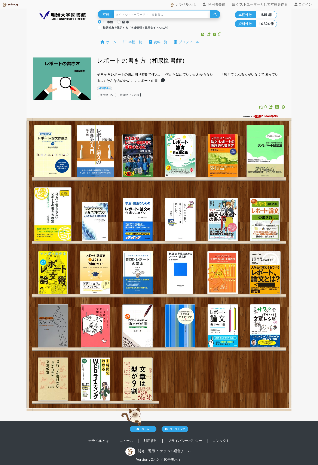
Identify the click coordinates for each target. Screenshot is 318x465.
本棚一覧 (132, 42)
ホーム (108, 42)
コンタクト (221, 440)
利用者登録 (214, 4)
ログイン (303, 4)
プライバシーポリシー (185, 440)
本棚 (108, 22)
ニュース (126, 440)
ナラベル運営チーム (175, 451)
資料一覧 (158, 42)
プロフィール (186, 42)
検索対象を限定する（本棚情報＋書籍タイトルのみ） (136, 27)
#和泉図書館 (105, 88)
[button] (203, 34)
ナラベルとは (183, 4)
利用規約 (151, 440)
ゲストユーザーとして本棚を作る (260, 4)
